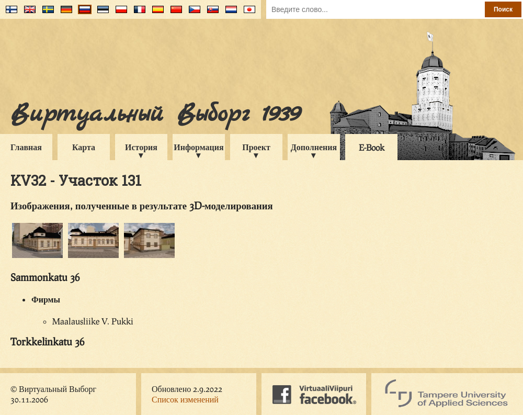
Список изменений (185, 399)
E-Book (371, 147)
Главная (26, 147)
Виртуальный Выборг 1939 (155, 114)
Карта (83, 147)
